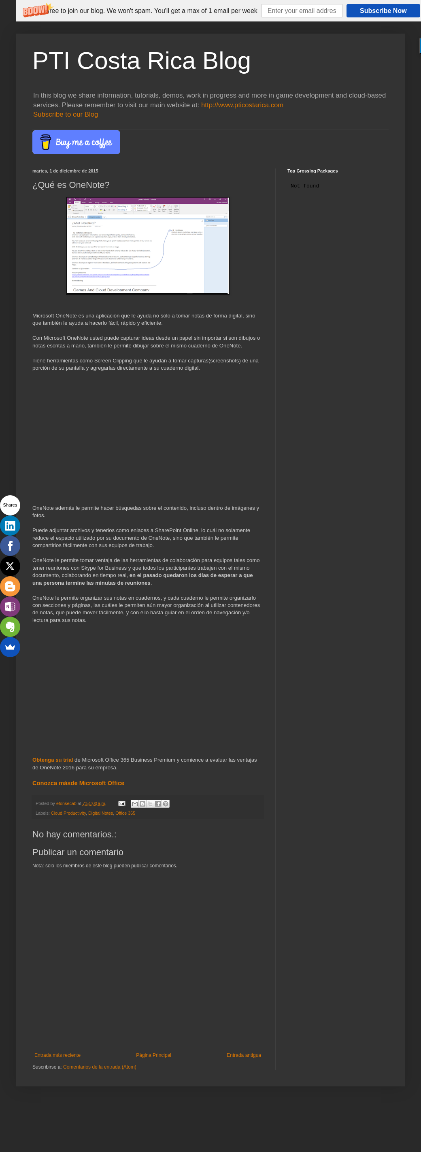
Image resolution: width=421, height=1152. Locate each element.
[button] (145, 11)
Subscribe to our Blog (65, 114)
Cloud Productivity (68, 813)
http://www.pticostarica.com (242, 105)
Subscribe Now (383, 10)
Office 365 (125, 813)
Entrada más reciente (57, 1055)
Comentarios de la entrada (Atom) (99, 1067)
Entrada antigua (244, 1055)
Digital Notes (100, 813)
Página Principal (153, 1055)
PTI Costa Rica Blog (141, 60)
